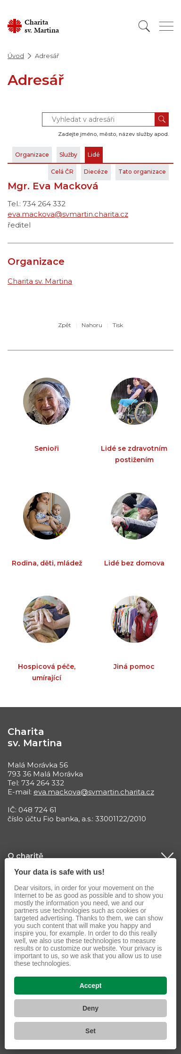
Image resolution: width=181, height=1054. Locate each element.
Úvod (16, 55)
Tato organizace (142, 171)
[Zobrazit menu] (166, 26)
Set (90, 1031)
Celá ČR (62, 171)
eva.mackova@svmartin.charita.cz (68, 214)
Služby (68, 154)
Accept (91, 985)
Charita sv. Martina (40, 281)
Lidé (94, 154)
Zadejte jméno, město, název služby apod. (113, 134)
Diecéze (96, 171)
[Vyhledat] (144, 26)
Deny (90, 1008)
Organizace (32, 154)
